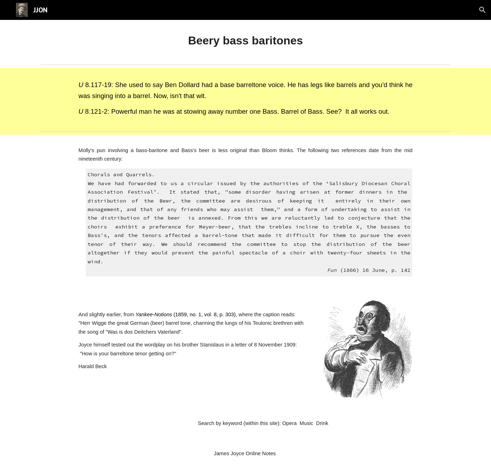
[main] (245, 40)
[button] (482, 9)
